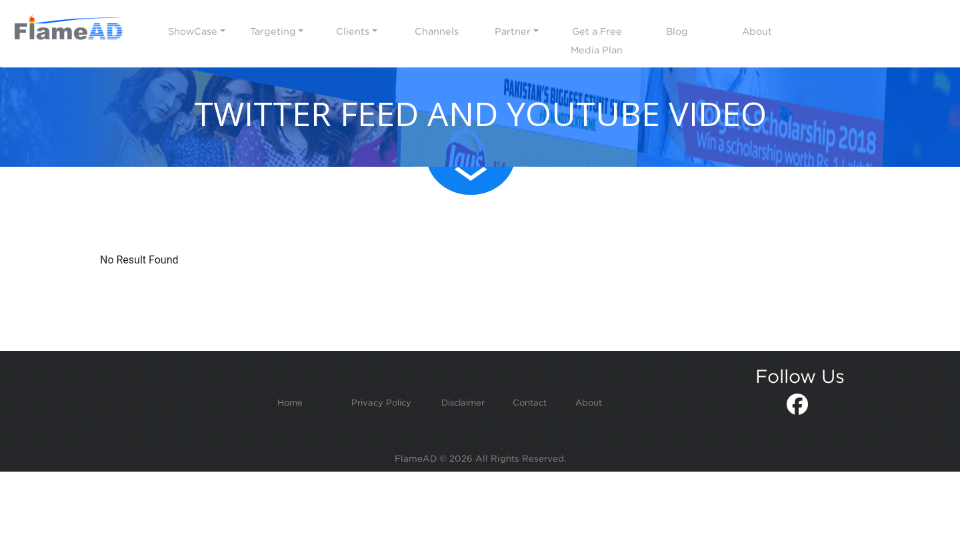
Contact (530, 402)
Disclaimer (463, 402)
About (588, 402)
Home (290, 402)
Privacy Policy (381, 402)
